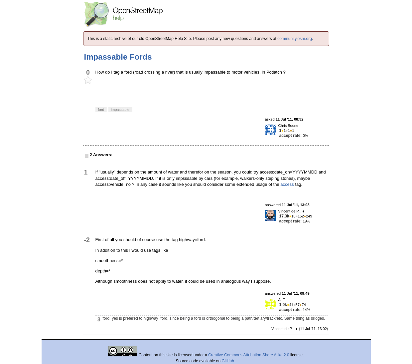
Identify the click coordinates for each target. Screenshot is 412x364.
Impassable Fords (118, 56)
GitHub (228, 361)
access (287, 184)
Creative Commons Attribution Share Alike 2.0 (248, 355)
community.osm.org (294, 38)
